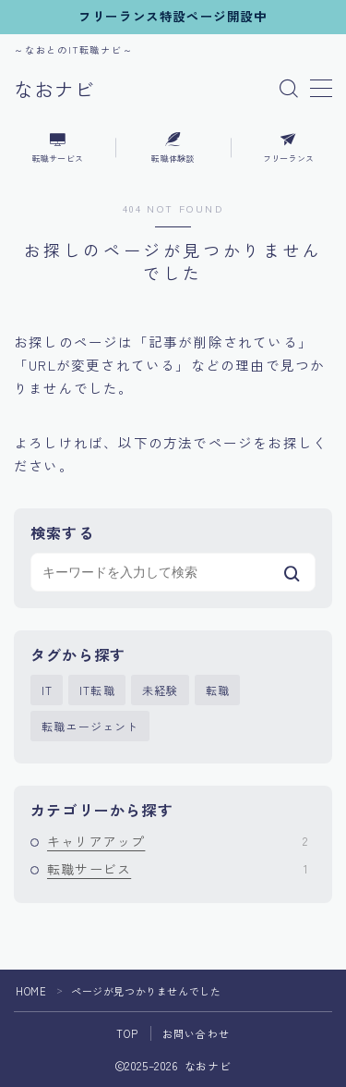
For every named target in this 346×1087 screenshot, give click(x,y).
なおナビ (54, 89)
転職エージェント (90, 726)
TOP (127, 1033)
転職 (218, 690)
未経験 (160, 690)
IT (47, 690)
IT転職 (97, 690)
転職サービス (177, 869)
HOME (31, 990)
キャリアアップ (177, 841)
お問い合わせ (196, 1033)
